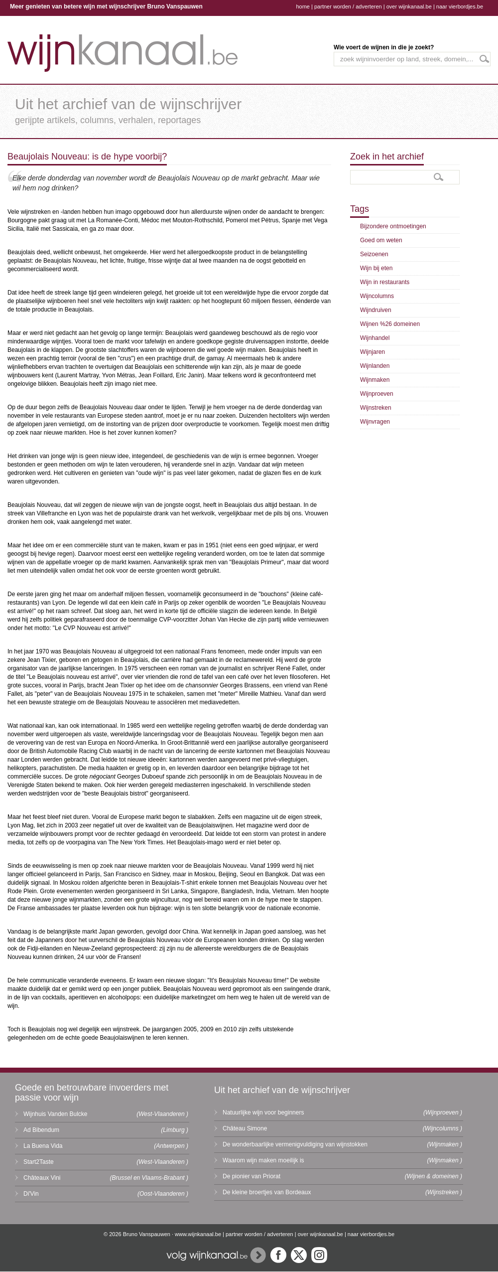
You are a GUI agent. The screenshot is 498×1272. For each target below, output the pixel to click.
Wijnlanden (374, 365)
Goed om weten (381, 240)
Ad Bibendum (41, 1129)
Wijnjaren (372, 351)
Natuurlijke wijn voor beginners (263, 1112)
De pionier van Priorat (251, 1176)
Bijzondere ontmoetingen (393, 226)
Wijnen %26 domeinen (390, 323)
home (303, 6)
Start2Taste (38, 1161)
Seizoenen (374, 254)
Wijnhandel (374, 337)
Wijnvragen (375, 421)
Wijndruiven (375, 310)
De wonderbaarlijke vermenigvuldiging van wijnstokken (295, 1144)
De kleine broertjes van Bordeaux (267, 1192)
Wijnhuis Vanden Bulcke (55, 1114)
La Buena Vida (43, 1145)
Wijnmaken (374, 379)
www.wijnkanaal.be (198, 1234)
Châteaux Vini (42, 1177)
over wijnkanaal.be (409, 6)
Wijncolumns (377, 296)
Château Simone (245, 1128)
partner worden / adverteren (348, 6)
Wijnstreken (375, 407)
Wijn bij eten (376, 268)
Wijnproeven (376, 393)
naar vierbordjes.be (459, 6)
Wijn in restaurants (384, 282)
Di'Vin (31, 1193)
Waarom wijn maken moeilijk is (263, 1160)
